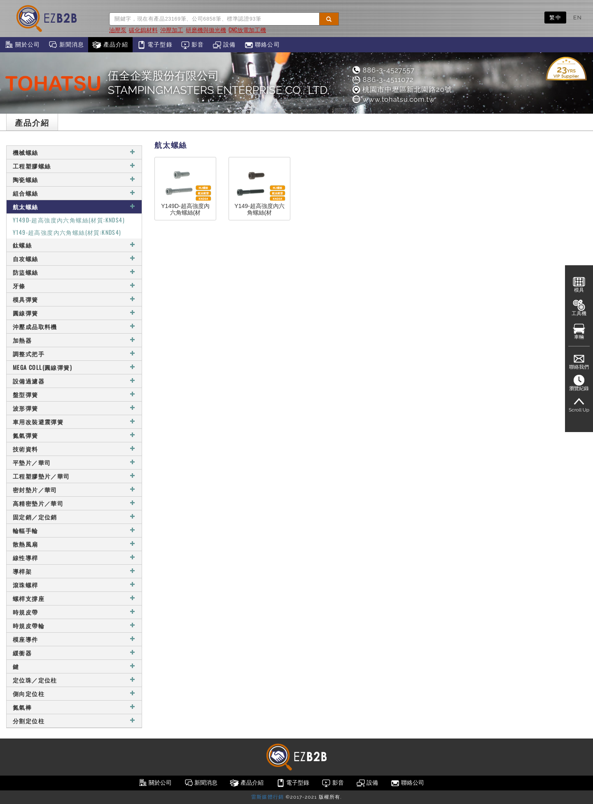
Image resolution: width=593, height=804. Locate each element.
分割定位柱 (74, 720)
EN (577, 17)
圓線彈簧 (74, 313)
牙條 (74, 285)
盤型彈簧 (74, 394)
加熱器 (74, 340)
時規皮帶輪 (74, 625)
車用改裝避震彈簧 (74, 421)
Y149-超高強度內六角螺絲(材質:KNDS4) (67, 232)
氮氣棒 (74, 707)
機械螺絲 (74, 152)
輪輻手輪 (74, 530)
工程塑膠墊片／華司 (74, 476)
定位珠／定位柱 (74, 679)
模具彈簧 (74, 299)
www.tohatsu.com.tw (393, 99)
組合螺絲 (74, 193)
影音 (192, 44)
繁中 (555, 17)
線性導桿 (74, 557)
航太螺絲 (74, 206)
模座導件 (74, 639)
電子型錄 (155, 44)
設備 (224, 44)
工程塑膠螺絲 (74, 165)
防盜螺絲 (74, 272)
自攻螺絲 (74, 258)
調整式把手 (74, 353)
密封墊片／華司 (74, 489)
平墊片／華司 (74, 462)
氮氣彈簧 (74, 435)
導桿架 (74, 571)
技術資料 (74, 448)
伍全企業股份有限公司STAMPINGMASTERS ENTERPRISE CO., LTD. (218, 82)
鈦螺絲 (74, 245)
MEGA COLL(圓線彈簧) (74, 367)
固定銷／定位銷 (74, 516)
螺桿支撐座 (74, 598)
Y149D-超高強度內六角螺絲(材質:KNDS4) (69, 219)
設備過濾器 (74, 380)
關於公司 (22, 44)
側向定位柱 (74, 693)
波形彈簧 (74, 408)
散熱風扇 (74, 544)
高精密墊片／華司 (74, 503)
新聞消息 (66, 44)
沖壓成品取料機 (74, 326)
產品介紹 (110, 44)
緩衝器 (74, 652)
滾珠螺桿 (74, 584)
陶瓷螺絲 (74, 179)
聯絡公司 (262, 44)
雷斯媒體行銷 (267, 797)
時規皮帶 (74, 612)
